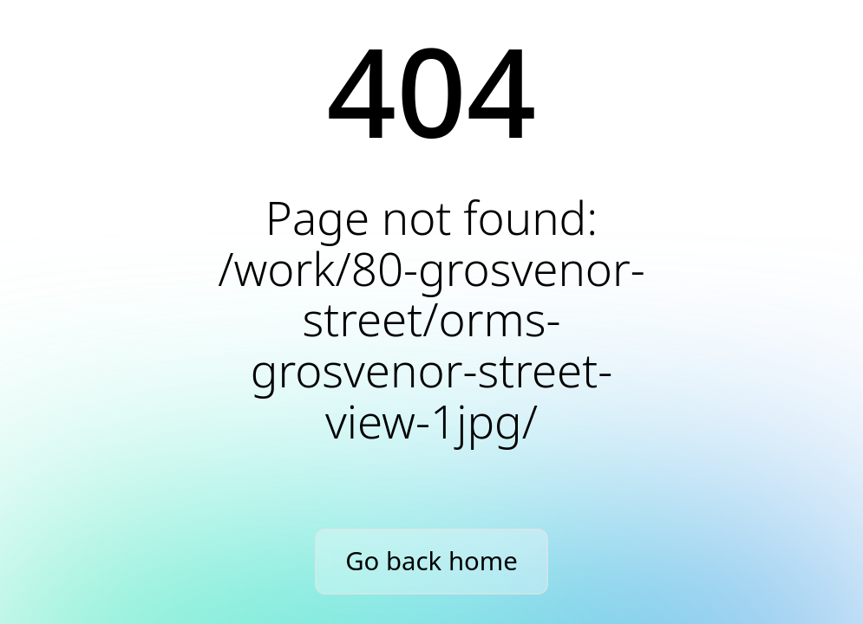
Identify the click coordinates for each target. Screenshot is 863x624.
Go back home (431, 560)
